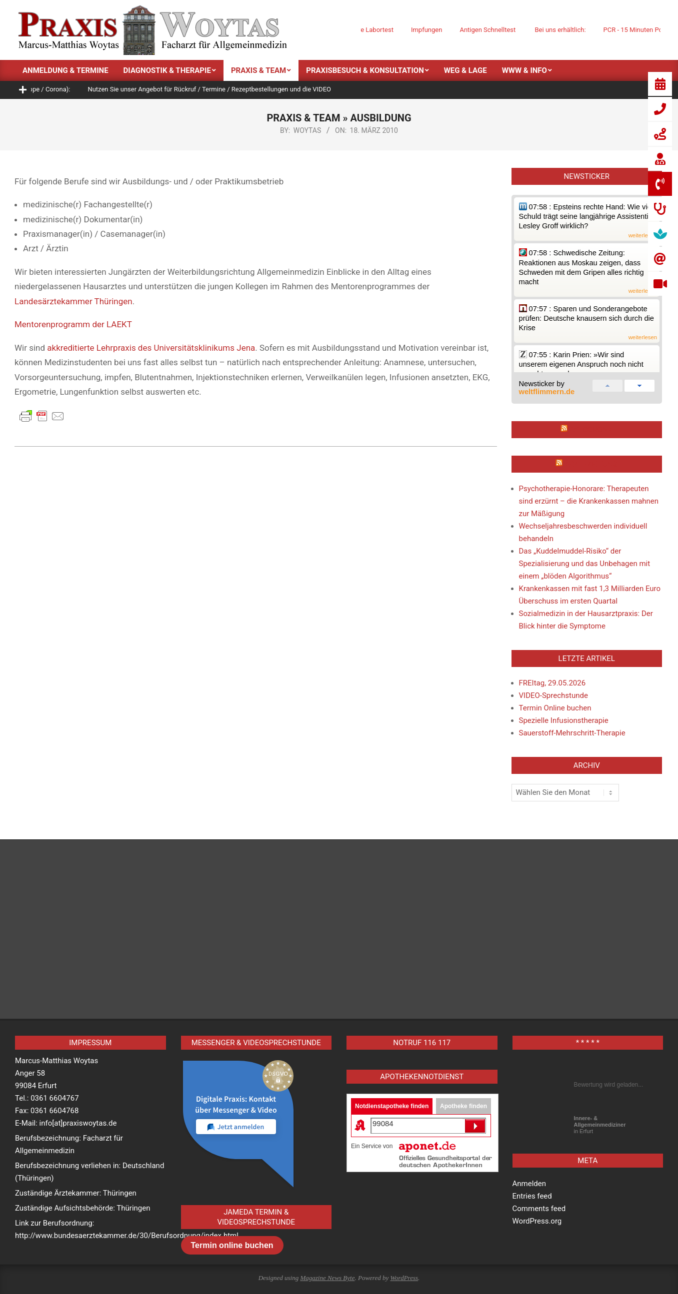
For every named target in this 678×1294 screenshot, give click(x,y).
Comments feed (539, 1208)
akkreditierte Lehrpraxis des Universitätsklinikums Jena (151, 348)
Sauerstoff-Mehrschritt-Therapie (572, 732)
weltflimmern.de (547, 392)
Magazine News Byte (327, 1278)
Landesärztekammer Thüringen (73, 301)
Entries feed (532, 1196)
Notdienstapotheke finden (391, 1106)
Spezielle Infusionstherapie (563, 720)
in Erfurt (600, 1124)
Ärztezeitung (591, 464)
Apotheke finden (463, 1106)
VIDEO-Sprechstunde (553, 695)
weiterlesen (642, 235)
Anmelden (529, 1183)
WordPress (404, 1278)
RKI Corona (591, 429)
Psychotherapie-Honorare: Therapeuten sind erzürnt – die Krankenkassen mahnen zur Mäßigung (589, 501)
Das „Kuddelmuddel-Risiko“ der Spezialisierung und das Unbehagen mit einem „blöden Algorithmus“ (584, 564)
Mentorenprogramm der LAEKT (73, 324)
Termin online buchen (232, 1245)
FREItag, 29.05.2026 (552, 682)
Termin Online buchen (555, 707)
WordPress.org (537, 1221)
